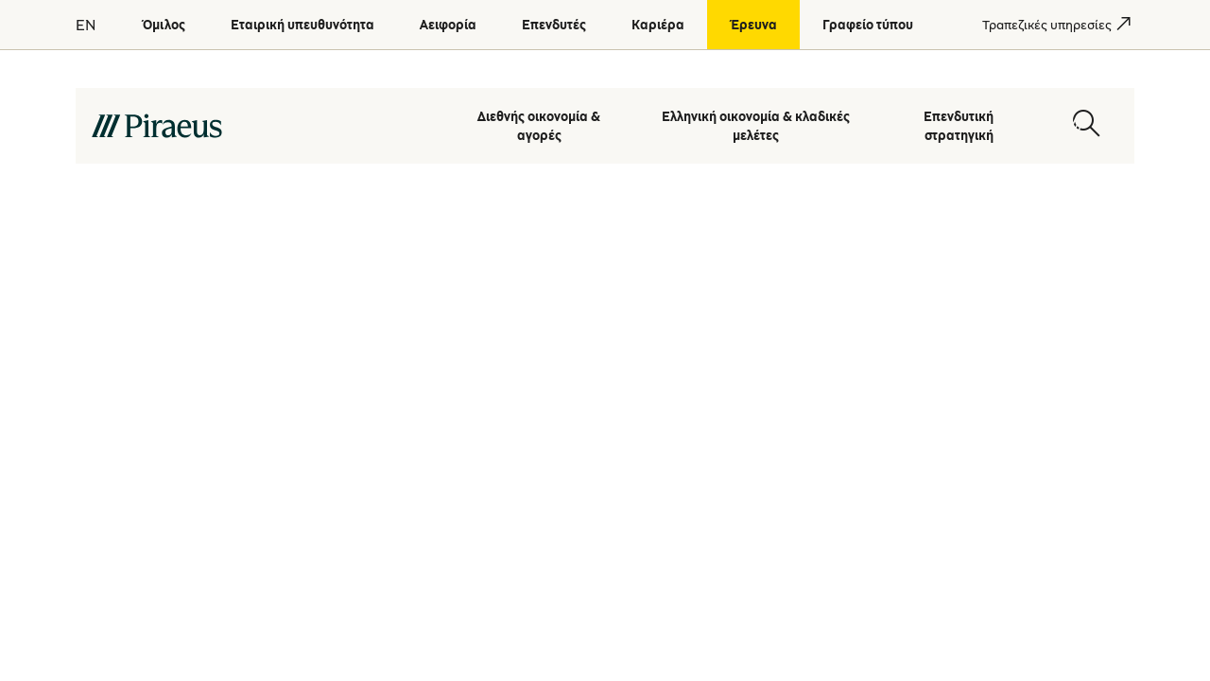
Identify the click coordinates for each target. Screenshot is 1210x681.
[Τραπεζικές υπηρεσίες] (1046, 24)
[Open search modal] (1086, 124)
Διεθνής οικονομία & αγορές (538, 124)
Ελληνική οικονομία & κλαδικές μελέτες (756, 124)
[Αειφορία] (448, 24)
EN (85, 24)
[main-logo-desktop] (261, 125)
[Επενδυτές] (554, 24)
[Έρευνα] (753, 24)
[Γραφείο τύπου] (868, 24)
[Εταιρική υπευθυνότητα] (302, 24)
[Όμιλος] (163, 24)
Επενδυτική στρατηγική (959, 124)
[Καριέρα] (658, 24)
